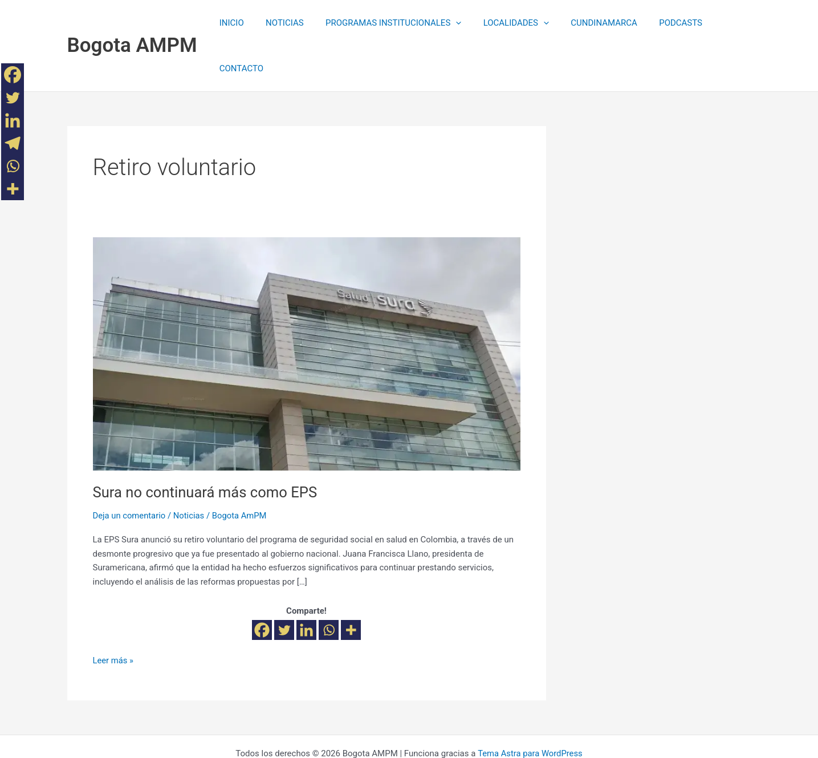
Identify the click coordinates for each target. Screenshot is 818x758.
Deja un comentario (130, 470)
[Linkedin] (306, 584)
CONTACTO (720, 23)
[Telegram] (12, 143)
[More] (351, 584)
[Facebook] (262, 584)
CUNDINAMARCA (588, 23)
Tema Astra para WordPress (530, 708)
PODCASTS (659, 23)
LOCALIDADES (504, 23)
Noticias (190, 470)
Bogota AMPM (132, 22)
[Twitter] (284, 584)
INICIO (234, 23)
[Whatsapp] (329, 584)
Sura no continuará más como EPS (207, 446)
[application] (448, 23)
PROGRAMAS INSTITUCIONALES (386, 23)
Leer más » (114, 614)
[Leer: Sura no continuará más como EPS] (306, 307)
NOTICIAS (283, 23)
